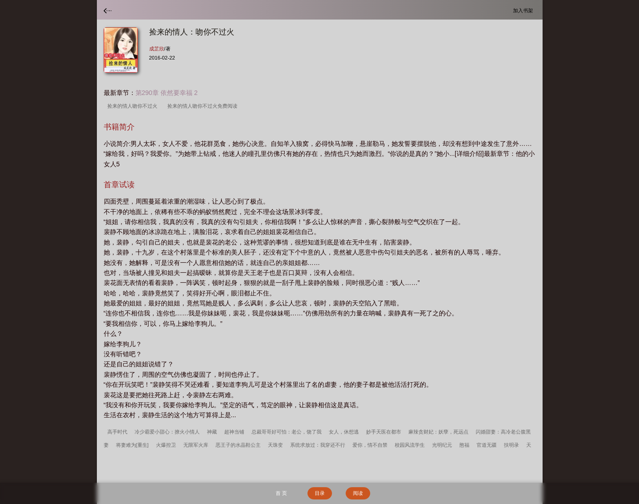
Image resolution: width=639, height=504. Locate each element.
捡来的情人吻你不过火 (133, 106)
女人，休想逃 (344, 431)
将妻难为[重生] (132, 445)
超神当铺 (234, 431)
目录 (320, 493)
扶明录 (511, 445)
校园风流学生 (410, 445)
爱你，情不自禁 (369, 445)
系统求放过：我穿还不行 (317, 445)
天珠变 (275, 445)
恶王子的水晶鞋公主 (238, 445)
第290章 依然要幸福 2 (167, 92)
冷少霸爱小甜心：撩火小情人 (167, 431)
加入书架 (524, 10)
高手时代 (117, 431)
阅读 (358, 493)
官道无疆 (487, 445)
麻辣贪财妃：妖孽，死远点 (438, 431)
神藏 (212, 431)
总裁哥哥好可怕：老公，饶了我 (287, 431)
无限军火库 (195, 445)
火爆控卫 (166, 445)
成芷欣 (156, 48)
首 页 (281, 493)
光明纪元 (442, 445)
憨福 (464, 445)
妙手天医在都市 (383, 431)
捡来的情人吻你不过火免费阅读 (203, 106)
